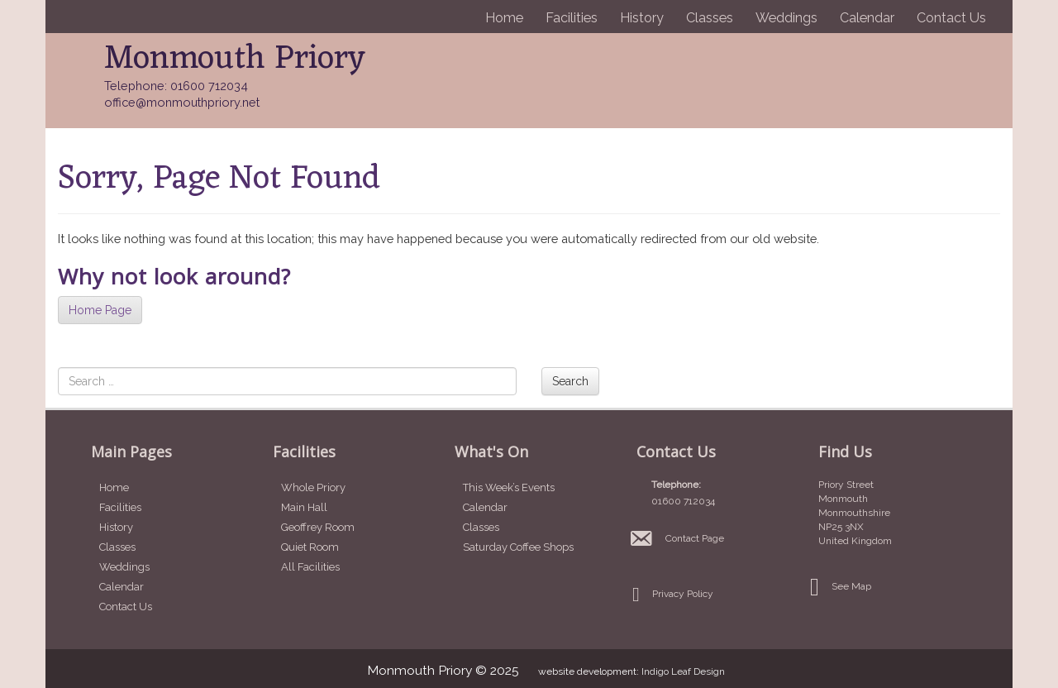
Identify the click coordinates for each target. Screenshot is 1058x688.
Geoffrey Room (318, 527)
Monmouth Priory (234, 59)
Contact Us (951, 18)
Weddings (786, 18)
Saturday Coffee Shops (518, 547)
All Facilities (310, 567)
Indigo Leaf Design (683, 671)
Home (504, 18)
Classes (709, 18)
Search (570, 381)
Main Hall (304, 507)
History (642, 18)
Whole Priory (313, 487)
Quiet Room (310, 547)
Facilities (572, 18)
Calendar (867, 18)
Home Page (100, 310)
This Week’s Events (509, 487)
